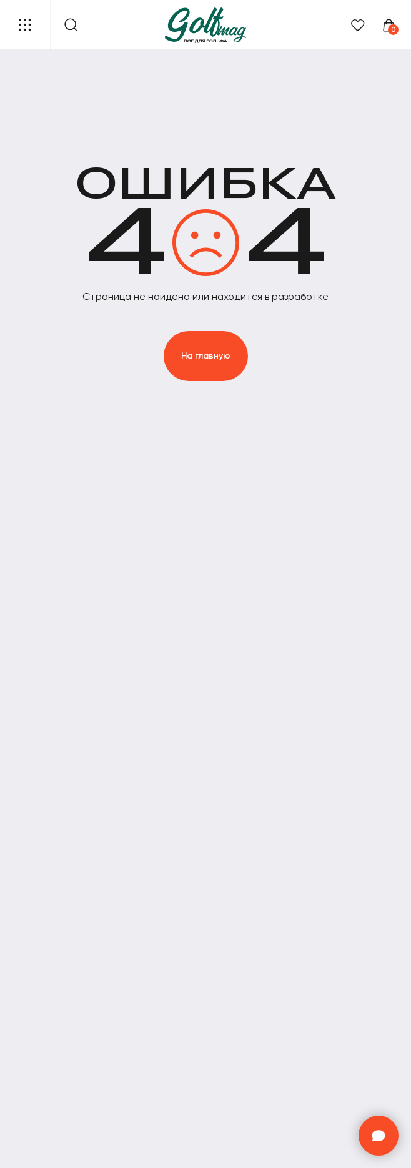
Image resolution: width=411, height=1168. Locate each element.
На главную (205, 355)
